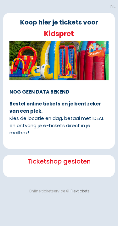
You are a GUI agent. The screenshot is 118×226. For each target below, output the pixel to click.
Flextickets (80, 191)
